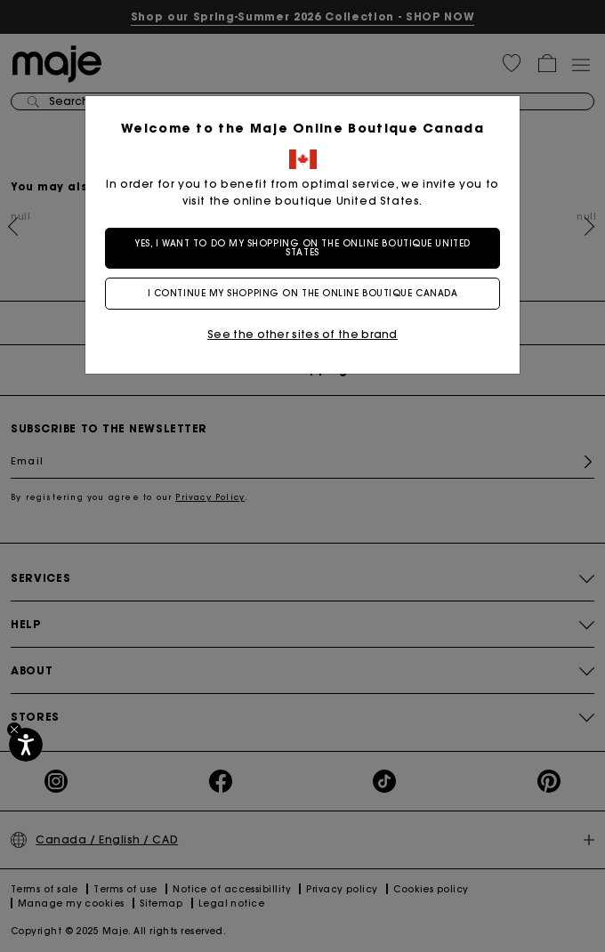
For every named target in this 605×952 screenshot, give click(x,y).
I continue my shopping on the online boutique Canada (303, 293)
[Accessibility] (26, 745)
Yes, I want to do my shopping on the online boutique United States (302, 248)
